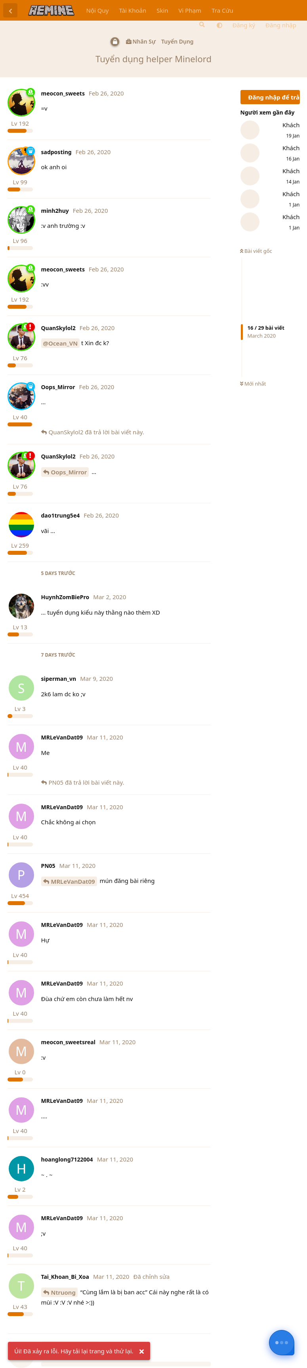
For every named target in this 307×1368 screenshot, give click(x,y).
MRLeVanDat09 (73, 881)
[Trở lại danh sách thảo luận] (10, 10)
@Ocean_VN (60, 343)
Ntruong (63, 1292)
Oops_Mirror (69, 472)
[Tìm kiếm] (201, 24)
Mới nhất (253, 383)
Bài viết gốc (256, 250)
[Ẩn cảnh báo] (142, 1352)
